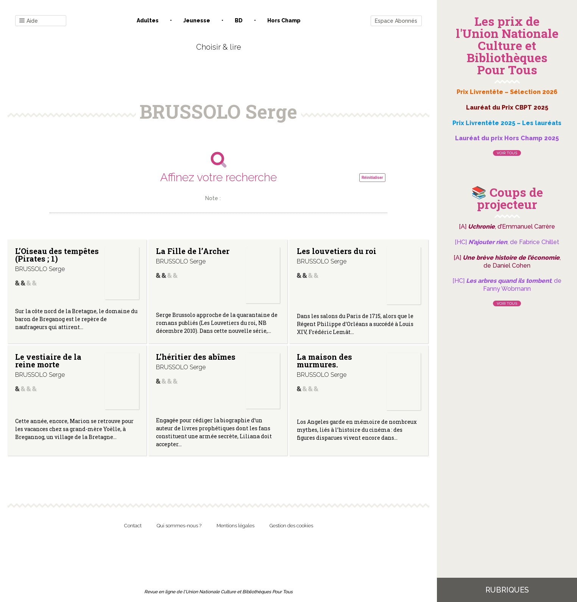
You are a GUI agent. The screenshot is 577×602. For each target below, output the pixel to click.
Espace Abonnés (396, 21)
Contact (133, 525)
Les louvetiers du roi (336, 251)
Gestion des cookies (291, 525)
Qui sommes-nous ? (179, 525)
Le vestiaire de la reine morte (48, 360)
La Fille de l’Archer (192, 251)
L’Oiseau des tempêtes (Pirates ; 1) (57, 254)
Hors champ (284, 20)
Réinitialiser (372, 178)
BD (239, 20)
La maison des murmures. (324, 360)
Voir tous (507, 153)
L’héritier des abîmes (195, 357)
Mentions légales (235, 525)
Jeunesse (196, 20)
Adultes (148, 20)
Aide (28, 21)
